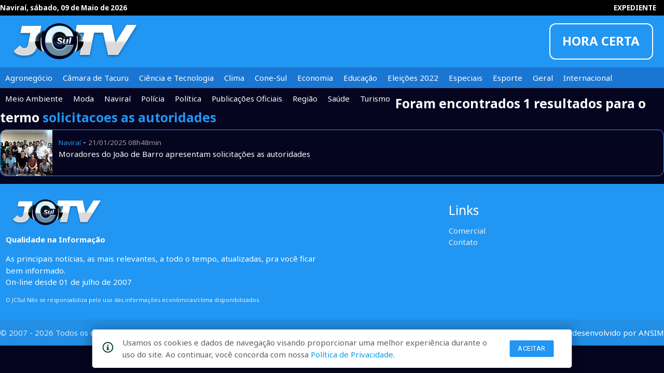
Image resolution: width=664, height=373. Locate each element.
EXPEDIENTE (635, 7)
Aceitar (532, 348)
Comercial (467, 230)
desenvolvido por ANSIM (618, 332)
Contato (463, 242)
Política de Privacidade (352, 354)
